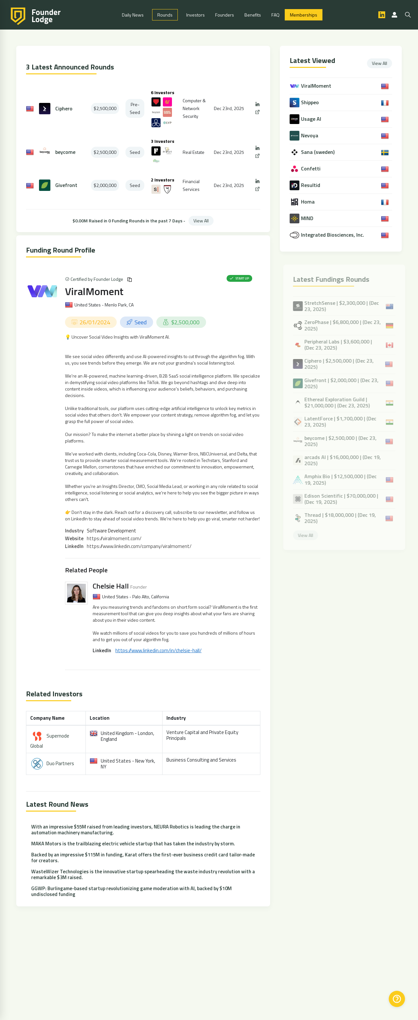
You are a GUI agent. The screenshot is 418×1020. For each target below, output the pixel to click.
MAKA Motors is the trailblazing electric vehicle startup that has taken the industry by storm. (133, 843)
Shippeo (311, 102)
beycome (65, 152)
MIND (308, 218)
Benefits (252, 14)
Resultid (311, 185)
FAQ (275, 14)
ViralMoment (94, 291)
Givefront (66, 185)
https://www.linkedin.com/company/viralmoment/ (139, 546)
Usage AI (312, 119)
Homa (308, 202)
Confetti (311, 169)
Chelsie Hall (111, 585)
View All (201, 220)
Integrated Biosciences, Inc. (333, 235)
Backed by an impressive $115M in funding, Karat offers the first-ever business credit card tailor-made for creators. (143, 857)
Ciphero (63, 109)
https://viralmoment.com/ (114, 538)
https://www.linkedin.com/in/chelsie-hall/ (158, 650)
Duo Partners (60, 763)
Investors (195, 14)
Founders (224, 14)
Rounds (165, 14)
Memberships (303, 14)
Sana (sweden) (318, 152)
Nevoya (310, 135)
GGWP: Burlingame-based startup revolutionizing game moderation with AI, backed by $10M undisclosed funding (131, 891)
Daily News (133, 14)
